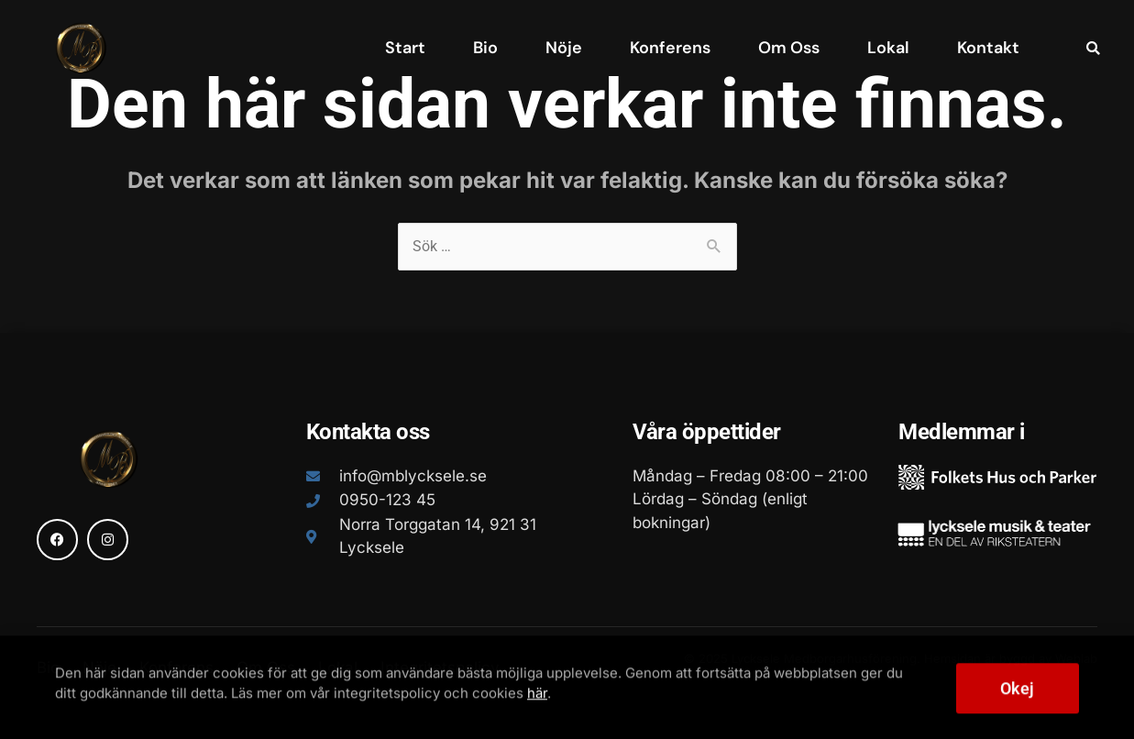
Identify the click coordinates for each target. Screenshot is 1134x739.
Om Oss (789, 48)
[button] (1093, 48)
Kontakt (988, 48)
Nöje (563, 48)
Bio (485, 48)
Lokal (888, 48)
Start (405, 48)
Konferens (670, 48)
